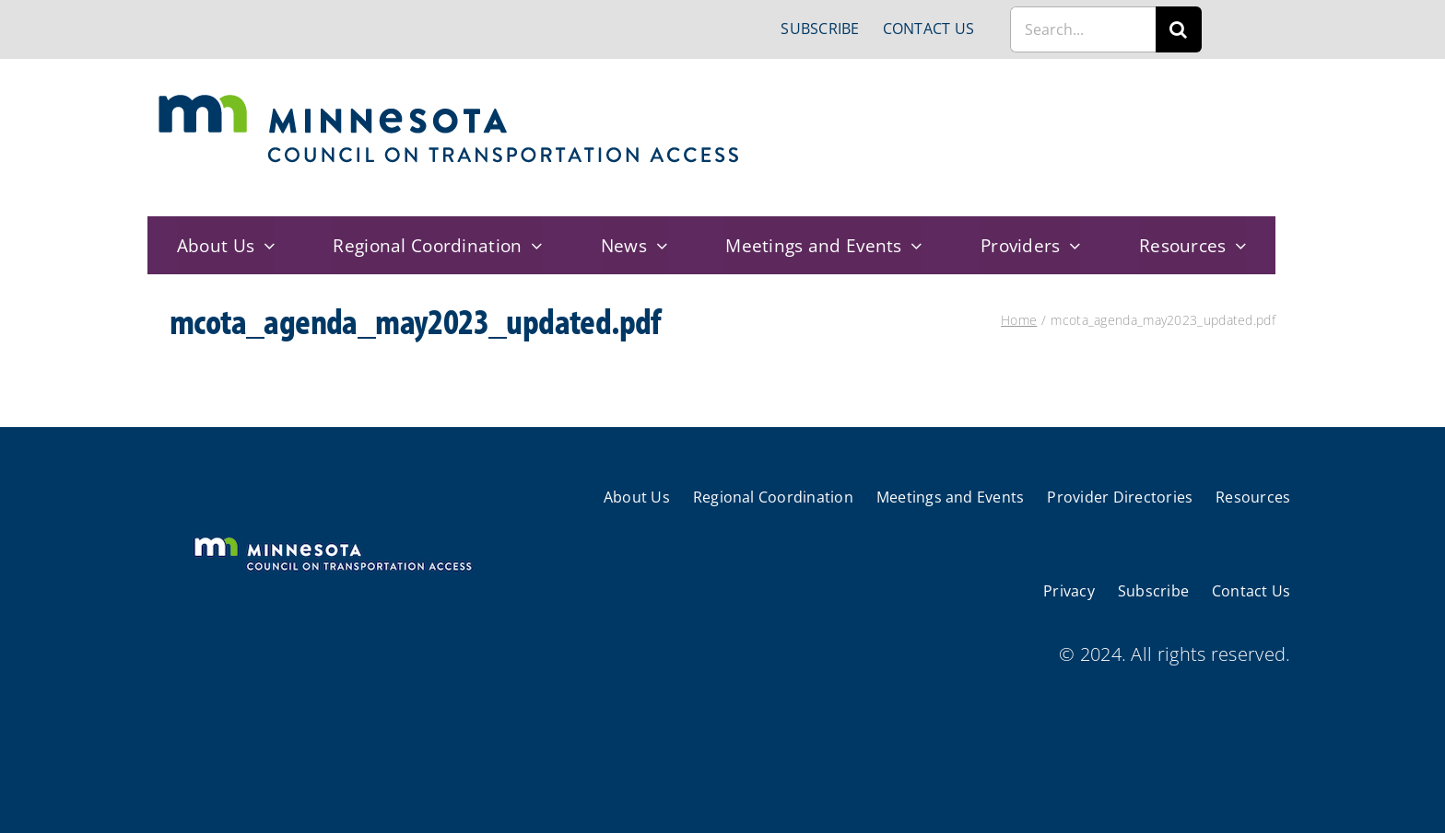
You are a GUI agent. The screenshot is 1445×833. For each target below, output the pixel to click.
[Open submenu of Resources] (1237, 245)
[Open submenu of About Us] (264, 245)
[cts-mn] (450, 100)
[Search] (1179, 29)
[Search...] (1083, 29)
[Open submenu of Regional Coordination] (533, 245)
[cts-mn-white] (332, 538)
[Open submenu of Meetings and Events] (912, 245)
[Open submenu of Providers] (1071, 245)
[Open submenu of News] (657, 245)
